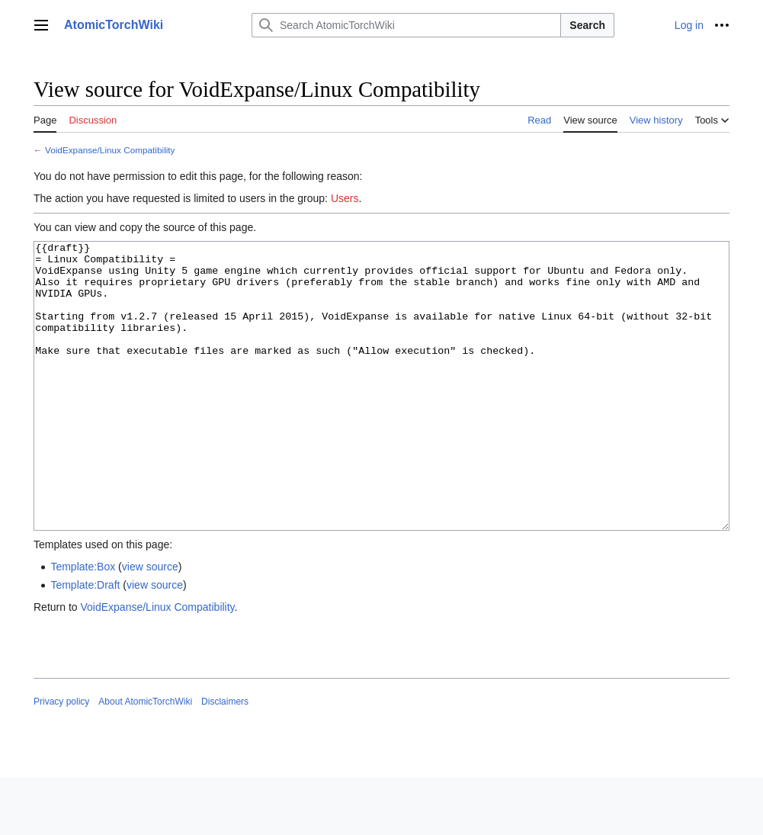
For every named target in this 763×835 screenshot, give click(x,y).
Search (587, 25)
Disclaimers (224, 758)
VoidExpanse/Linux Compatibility (110, 150)
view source (150, 624)
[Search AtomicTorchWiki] (406, 25)
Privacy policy (61, 758)
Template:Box (82, 624)
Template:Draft (85, 642)
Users (345, 198)
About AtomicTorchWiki (145, 758)
